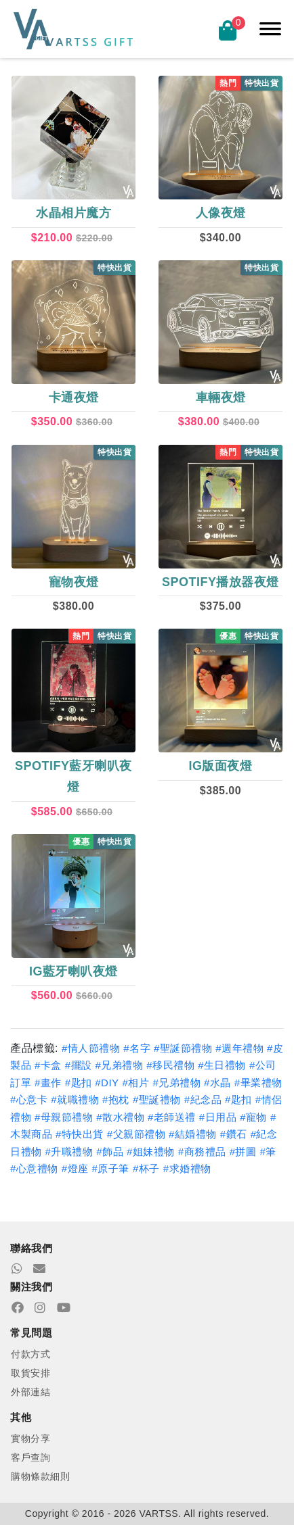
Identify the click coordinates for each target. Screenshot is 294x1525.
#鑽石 (233, 1134)
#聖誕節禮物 (183, 1048)
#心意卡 (28, 1099)
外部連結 (30, 1391)
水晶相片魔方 (73, 213)
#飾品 (109, 1151)
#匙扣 (80, 1082)
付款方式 (30, 1354)
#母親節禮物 (64, 1117)
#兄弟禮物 (120, 1065)
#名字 (136, 1048)
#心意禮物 (34, 1168)
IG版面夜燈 (220, 766)
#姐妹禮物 (151, 1151)
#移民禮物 (170, 1065)
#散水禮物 (120, 1117)
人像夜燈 (221, 213)
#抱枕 (115, 1099)
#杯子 (146, 1168)
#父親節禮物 (136, 1134)
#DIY (107, 1082)
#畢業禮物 (258, 1082)
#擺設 (78, 1065)
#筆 (267, 1151)
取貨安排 (30, 1372)
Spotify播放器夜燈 (220, 582)
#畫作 (48, 1082)
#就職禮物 (75, 1099)
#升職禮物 (69, 1151)
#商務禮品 (202, 1151)
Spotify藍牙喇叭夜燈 (73, 776)
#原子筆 (110, 1168)
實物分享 (30, 1438)
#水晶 (217, 1082)
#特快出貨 (80, 1134)
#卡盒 (48, 1065)
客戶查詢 (30, 1457)
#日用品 (217, 1117)
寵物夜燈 (74, 582)
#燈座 (75, 1168)
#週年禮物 (239, 1048)
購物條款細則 (40, 1476)
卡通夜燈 (74, 397)
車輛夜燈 (221, 397)
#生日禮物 (222, 1065)
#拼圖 (243, 1151)
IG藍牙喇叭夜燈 (73, 971)
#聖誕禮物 (157, 1099)
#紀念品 (203, 1099)
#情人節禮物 (91, 1048)
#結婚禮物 (193, 1134)
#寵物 (253, 1117)
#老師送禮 (172, 1117)
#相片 (136, 1082)
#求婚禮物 (187, 1168)
